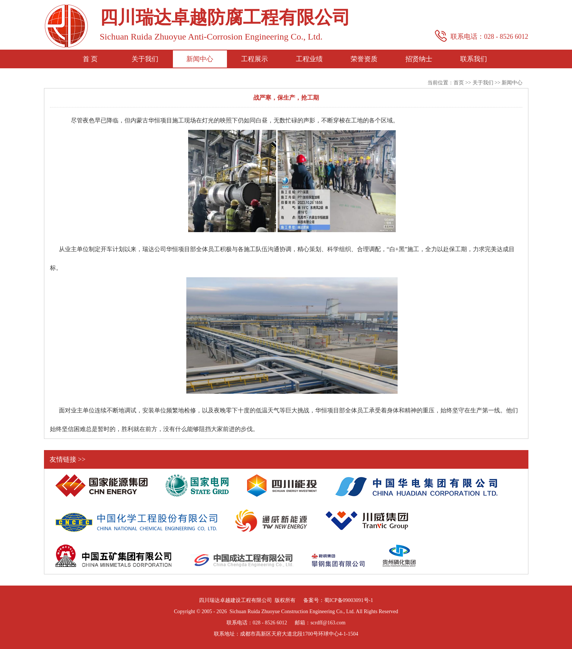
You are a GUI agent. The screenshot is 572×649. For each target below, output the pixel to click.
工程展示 (254, 59)
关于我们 (145, 59)
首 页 (90, 59)
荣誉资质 (364, 59)
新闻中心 (199, 59)
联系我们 (473, 59)
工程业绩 (309, 59)
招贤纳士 (418, 59)
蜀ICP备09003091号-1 (348, 600)
